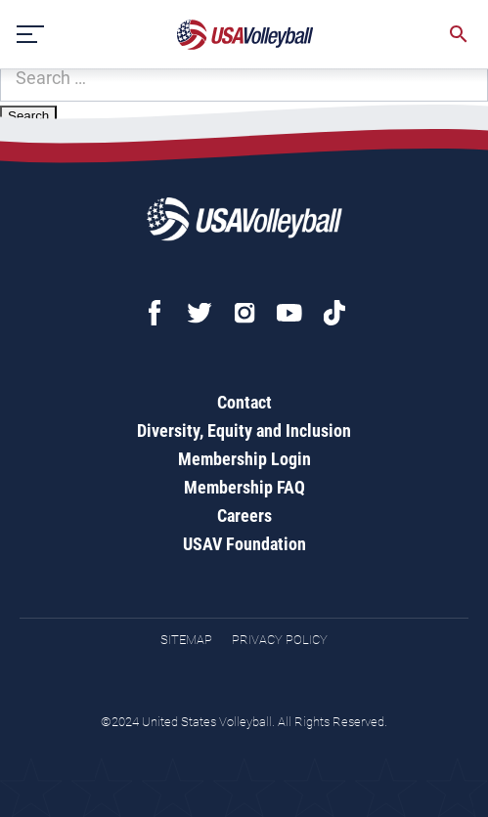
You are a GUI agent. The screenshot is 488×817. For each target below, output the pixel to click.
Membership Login (244, 459)
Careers (244, 515)
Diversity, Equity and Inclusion (244, 430)
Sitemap (186, 639)
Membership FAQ (244, 487)
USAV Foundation (244, 544)
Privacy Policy (280, 639)
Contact (244, 402)
